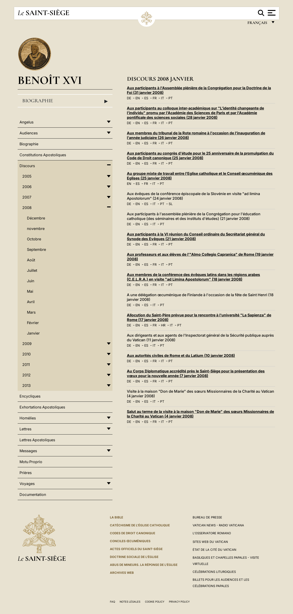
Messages (28, 450)
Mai (30, 291)
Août (31, 260)
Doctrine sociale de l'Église (134, 557)
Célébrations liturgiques (214, 572)
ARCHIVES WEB (122, 572)
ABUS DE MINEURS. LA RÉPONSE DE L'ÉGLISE (144, 565)
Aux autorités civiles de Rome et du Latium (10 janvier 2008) (181, 355)
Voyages (27, 483)
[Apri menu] (271, 13)
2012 (26, 375)
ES (146, 98)
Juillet (32, 270)
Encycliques (30, 396)
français (258, 23)
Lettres (25, 429)
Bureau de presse (207, 517)
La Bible (116, 517)
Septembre (36, 249)
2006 (27, 186)
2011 (26, 364)
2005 (26, 176)
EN (137, 98)
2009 (27, 343)
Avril (31, 301)
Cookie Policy (154, 601)
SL (171, 204)
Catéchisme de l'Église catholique (140, 525)
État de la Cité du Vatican (214, 549)
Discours (27, 165)
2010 (26, 354)
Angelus (26, 122)
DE (129, 98)
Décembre (36, 218)
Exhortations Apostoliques (42, 407)
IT (162, 98)
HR (163, 325)
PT (170, 98)
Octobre (34, 239)
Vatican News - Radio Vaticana (218, 525)
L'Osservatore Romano (212, 533)
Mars (31, 312)
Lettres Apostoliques (37, 440)
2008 (27, 207)
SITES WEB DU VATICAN (210, 542)
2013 (26, 385)
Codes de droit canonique (132, 533)
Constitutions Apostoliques (43, 155)
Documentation (33, 494)
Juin (30, 281)
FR (155, 98)
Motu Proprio (31, 461)
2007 (26, 197)
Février (33, 322)
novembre (36, 228)
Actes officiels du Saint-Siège (136, 549)
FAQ (112, 601)
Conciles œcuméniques (130, 541)
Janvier (33, 333)
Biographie (65, 101)
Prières (26, 472)
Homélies (28, 418)
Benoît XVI (50, 80)
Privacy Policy (179, 601)
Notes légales (130, 601)
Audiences (29, 133)
